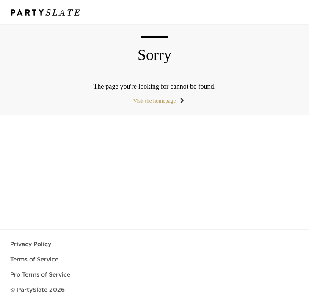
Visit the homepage (154, 101)
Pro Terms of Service (40, 274)
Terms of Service (34, 259)
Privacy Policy (30, 244)
